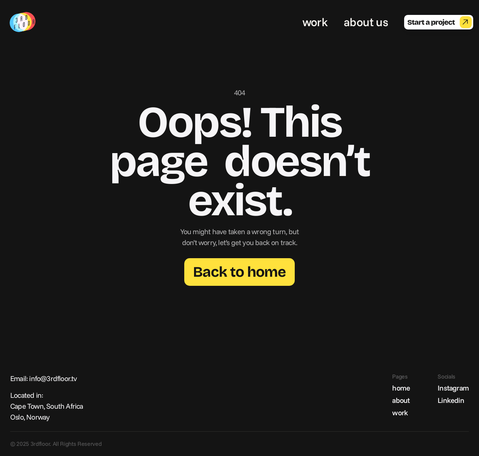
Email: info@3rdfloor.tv (43, 378)
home (401, 387)
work (314, 22)
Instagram (453, 387)
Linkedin (451, 400)
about (401, 400)
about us (366, 22)
